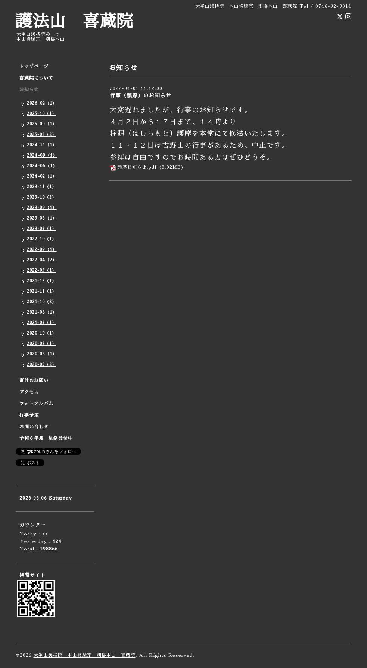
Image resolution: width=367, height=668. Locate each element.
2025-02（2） (41, 135)
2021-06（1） (42, 312)
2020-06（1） (42, 354)
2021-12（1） (41, 281)
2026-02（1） (42, 103)
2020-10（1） (41, 333)
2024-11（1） (42, 145)
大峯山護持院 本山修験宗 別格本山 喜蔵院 (85, 655)
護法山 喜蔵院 (74, 21)
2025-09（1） (42, 124)
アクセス (29, 392)
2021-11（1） (41, 291)
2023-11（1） (41, 187)
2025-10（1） (41, 114)
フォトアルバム (36, 403)
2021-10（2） (41, 302)
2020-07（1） (41, 344)
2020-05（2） (41, 365)
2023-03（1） (41, 229)
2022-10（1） (41, 239)
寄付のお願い (34, 380)
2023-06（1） (42, 218)
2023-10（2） (41, 197)
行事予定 (29, 415)
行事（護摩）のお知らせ (140, 95)
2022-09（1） (42, 250)
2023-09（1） (42, 208)
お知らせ (29, 89)
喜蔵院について (36, 78)
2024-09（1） (42, 155)
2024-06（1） (42, 166)
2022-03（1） (41, 270)
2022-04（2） (42, 260)
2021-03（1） (41, 323)
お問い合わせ (34, 427)
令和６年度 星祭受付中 (46, 438)
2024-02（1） (42, 176)
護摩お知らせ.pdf (137, 167)
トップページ (34, 66)
